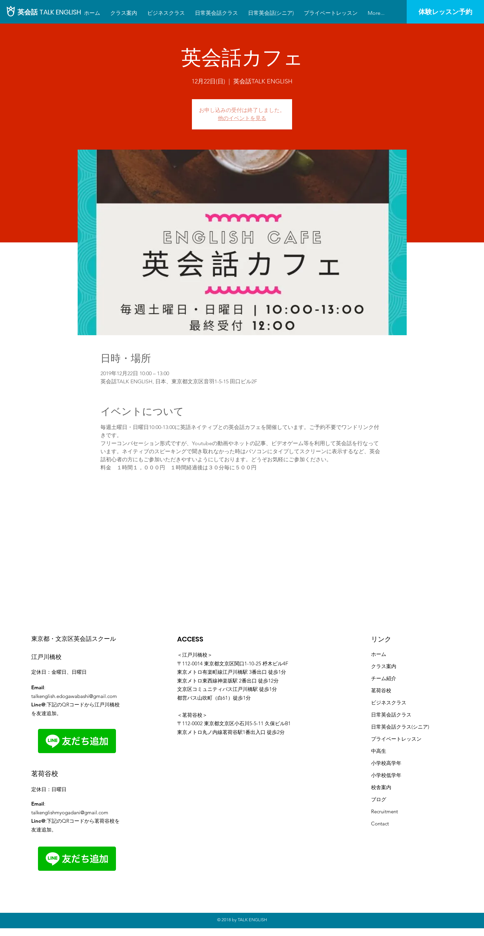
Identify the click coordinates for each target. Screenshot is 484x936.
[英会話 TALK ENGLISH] (49, 12)
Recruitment (384, 811)
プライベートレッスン (396, 739)
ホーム (378, 654)
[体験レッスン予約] (445, 12)
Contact (380, 823)
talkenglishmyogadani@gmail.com (69, 812)
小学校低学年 (386, 775)
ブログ (378, 799)
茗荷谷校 (381, 690)
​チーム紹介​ (383, 678)
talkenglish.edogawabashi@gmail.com (74, 696)
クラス (403, 714)
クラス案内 (383, 666)
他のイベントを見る (242, 118)
